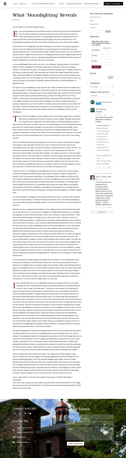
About (92, 21)
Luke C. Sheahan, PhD (103, 177)
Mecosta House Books (74, 4)
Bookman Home (95, 17)
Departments (94, 24)
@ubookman (99, 114)
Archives (92, 28)
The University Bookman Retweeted (104, 173)
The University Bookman (101, 110)
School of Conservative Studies (42, 4)
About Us (23, 4)
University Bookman (91, 4)
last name (94, 61)
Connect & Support (112, 4)
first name (94, 55)
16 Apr (105, 114)
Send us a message (75, 444)
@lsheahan (100, 179)
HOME (15, 4)
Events (61, 4)
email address (96, 50)
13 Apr (106, 179)
